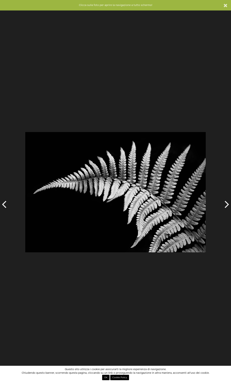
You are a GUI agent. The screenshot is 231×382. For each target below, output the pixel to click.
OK (106, 377)
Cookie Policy (119, 377)
